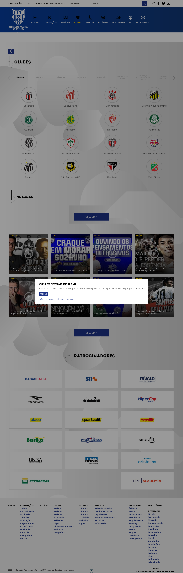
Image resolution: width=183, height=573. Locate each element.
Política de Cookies (46, 299)
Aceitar (43, 294)
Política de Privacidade (65, 299)
